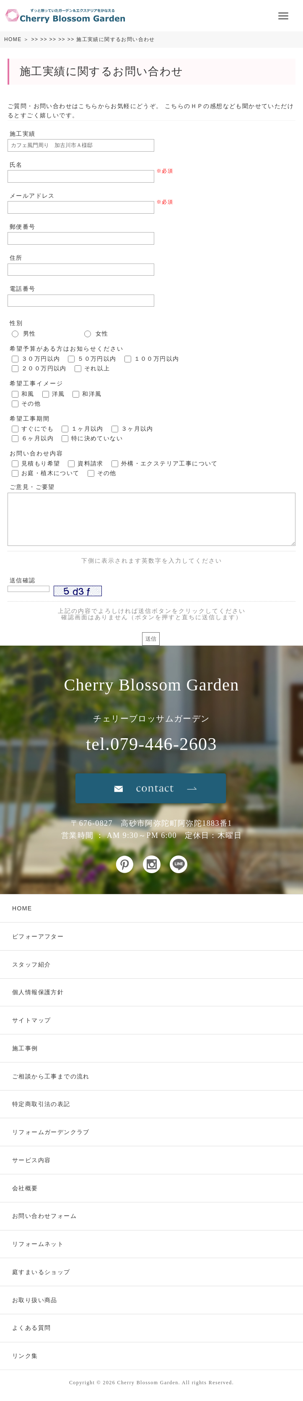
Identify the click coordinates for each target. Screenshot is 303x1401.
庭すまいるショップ (41, 1272)
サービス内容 (31, 1160)
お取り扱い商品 (34, 1300)
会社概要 (25, 1188)
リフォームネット (38, 1244)
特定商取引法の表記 (41, 1104)
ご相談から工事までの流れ (51, 1076)
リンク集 (25, 1355)
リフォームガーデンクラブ (51, 1132)
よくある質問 (31, 1327)
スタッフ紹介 (31, 964)
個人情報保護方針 (38, 992)
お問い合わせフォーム (44, 1215)
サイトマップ (31, 1020)
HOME (13, 39)
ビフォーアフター (38, 936)
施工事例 (25, 1048)
